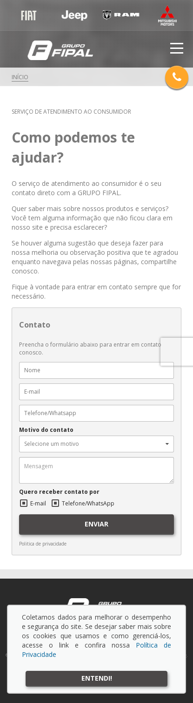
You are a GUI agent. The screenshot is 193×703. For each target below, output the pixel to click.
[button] (96, 444)
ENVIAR (96, 523)
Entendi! (96, 678)
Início (20, 77)
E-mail (38, 503)
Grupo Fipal (60, 50)
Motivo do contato (46, 430)
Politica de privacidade (43, 543)
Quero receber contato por (59, 492)
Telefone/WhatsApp (88, 503)
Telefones (176, 76)
